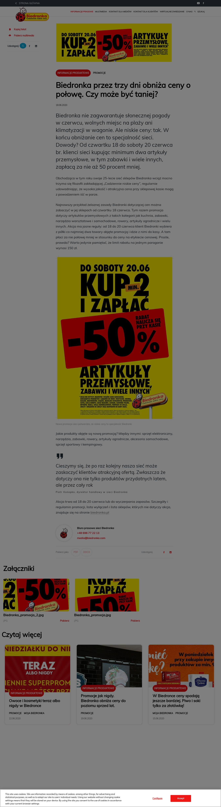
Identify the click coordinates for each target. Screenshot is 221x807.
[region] (110, 798)
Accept (180, 798)
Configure (157, 798)
